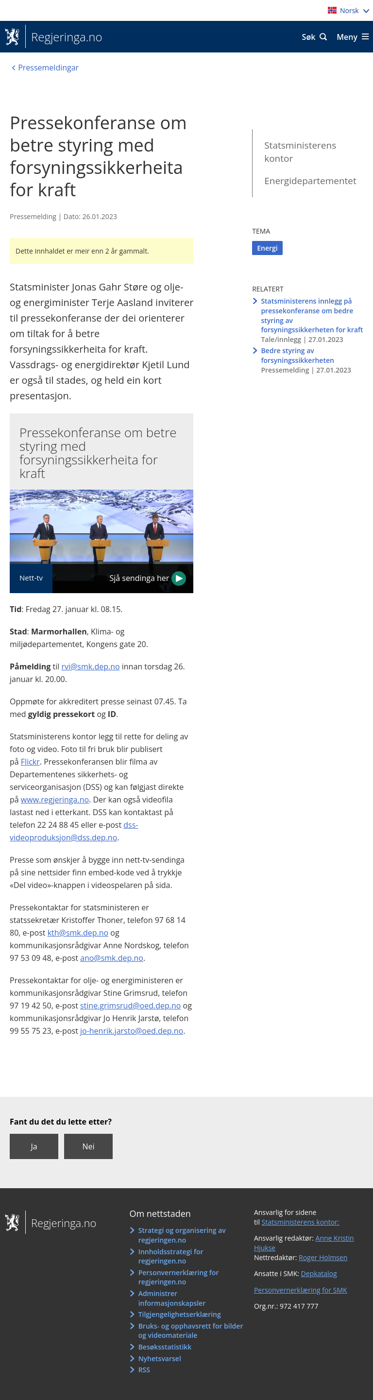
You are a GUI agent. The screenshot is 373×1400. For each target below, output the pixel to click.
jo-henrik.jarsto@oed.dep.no (131, 1030)
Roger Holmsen (323, 1257)
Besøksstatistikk (165, 1346)
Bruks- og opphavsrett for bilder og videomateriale (190, 1330)
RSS (144, 1369)
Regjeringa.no (63, 37)
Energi (267, 248)
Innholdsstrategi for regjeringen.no (170, 1256)
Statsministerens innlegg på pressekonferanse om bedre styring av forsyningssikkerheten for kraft (312, 315)
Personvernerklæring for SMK (300, 1290)
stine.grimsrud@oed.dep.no (130, 1005)
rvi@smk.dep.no (90, 666)
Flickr (30, 761)
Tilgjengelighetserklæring (179, 1314)
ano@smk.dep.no (111, 958)
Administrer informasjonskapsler (172, 1298)
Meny (347, 37)
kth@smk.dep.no (78, 932)
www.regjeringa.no (55, 799)
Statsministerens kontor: (300, 1222)
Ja (34, 1146)
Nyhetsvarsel (159, 1358)
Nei (88, 1146)
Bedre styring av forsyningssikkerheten (297, 355)
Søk (309, 37)
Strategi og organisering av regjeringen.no (182, 1235)
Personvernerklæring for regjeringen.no (178, 1277)
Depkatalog (319, 1273)
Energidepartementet (310, 180)
